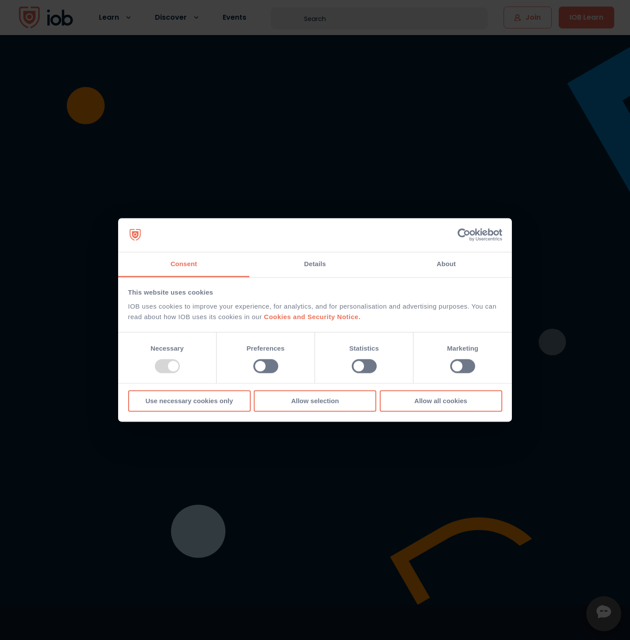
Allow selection (315, 400)
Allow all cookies (440, 400)
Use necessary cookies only (189, 400)
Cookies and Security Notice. (312, 316)
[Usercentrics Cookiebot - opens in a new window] (464, 235)
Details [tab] (315, 263)
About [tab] (446, 263)
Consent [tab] (184, 263)
